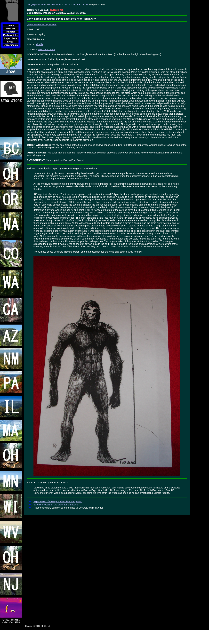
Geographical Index (36, 4)
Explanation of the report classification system (57, 501)
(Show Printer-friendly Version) (41, 24)
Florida (67, 4)
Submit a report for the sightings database (55, 504)
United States (54, 4)
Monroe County (80, 4)
